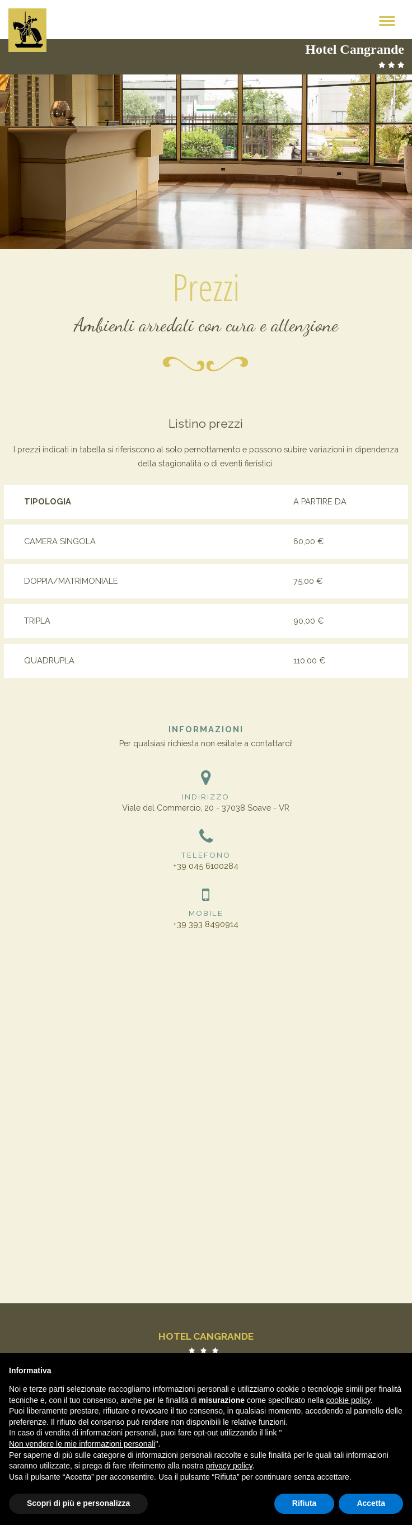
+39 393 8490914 (205, 924)
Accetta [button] (371, 1503)
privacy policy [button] (229, 1465)
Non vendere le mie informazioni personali (82, 1443)
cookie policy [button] (348, 1400)
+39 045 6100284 (205, 866)
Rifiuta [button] (304, 1503)
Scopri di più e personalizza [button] (78, 1503)
